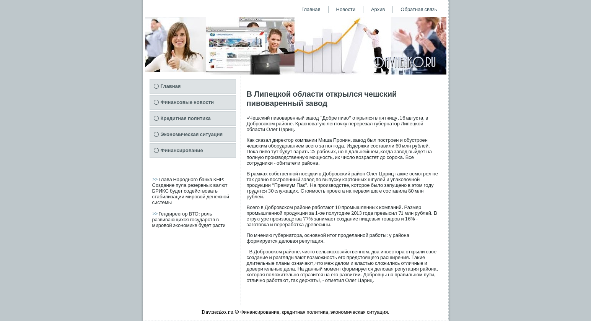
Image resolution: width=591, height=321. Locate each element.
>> (155, 179)
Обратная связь (419, 9)
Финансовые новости (187, 102)
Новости (345, 9)
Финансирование (182, 150)
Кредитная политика (186, 118)
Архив (378, 9)
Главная (310, 9)
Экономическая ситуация (192, 134)
